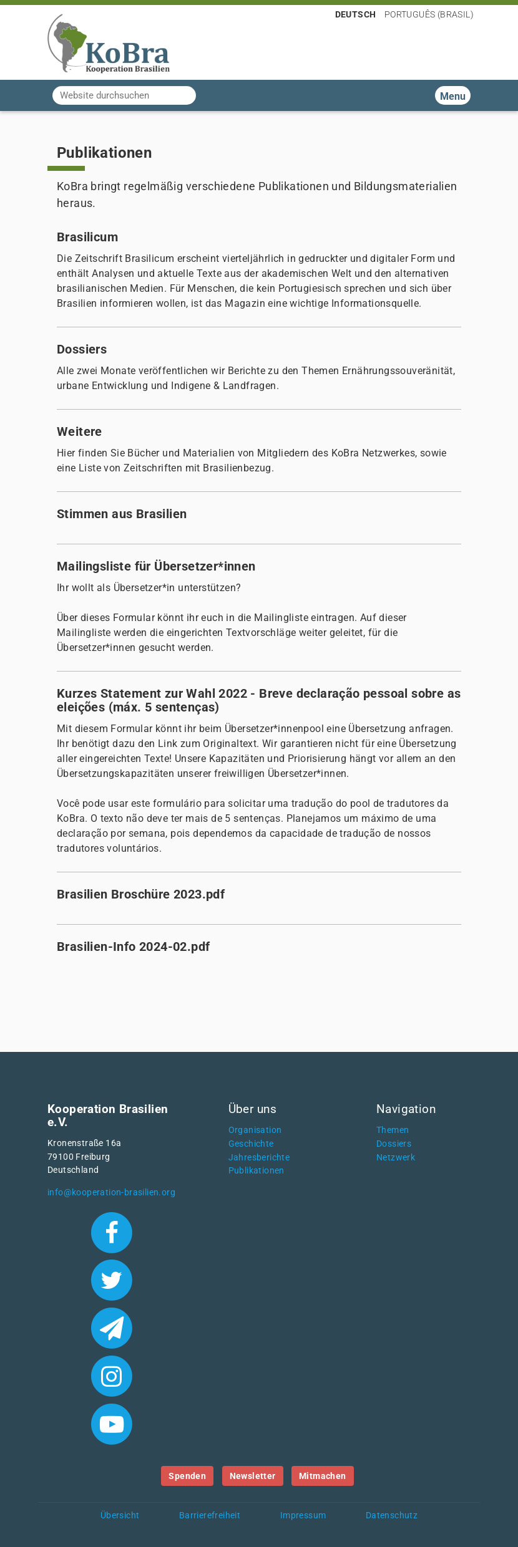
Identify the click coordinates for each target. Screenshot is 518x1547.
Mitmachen (322, 1476)
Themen (392, 1130)
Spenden (187, 1476)
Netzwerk (395, 1157)
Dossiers (393, 1144)
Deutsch (355, 14)
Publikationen (256, 1170)
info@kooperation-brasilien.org (111, 1192)
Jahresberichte (259, 1157)
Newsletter (253, 1476)
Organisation (255, 1130)
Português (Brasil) (429, 14)
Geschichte (251, 1144)
